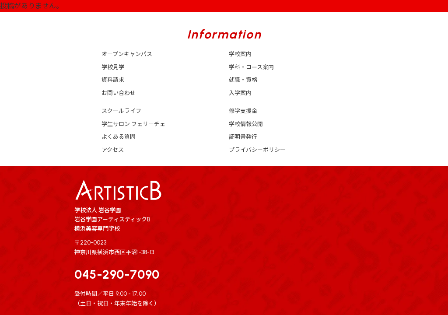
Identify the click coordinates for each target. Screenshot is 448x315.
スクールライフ (121, 111)
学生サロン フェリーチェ (133, 124)
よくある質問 (119, 136)
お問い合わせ (119, 93)
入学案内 (240, 93)
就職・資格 (243, 80)
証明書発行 (243, 136)
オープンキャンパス (127, 54)
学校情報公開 (246, 124)
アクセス (113, 150)
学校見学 (113, 67)
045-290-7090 (117, 274)
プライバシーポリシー (257, 150)
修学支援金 (243, 111)
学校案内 (240, 54)
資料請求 (113, 80)
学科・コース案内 (251, 67)
